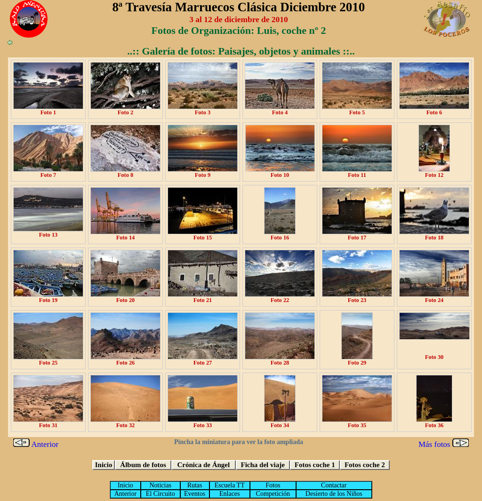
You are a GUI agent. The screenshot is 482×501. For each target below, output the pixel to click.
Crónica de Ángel (203, 465)
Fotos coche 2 (365, 465)
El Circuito (160, 493)
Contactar (333, 485)
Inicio (103, 465)
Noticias (160, 485)
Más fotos (443, 444)
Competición (273, 493)
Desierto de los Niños (333, 493)
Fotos (272, 485)
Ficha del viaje (263, 465)
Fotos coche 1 (315, 465)
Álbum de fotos (143, 465)
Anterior (35, 444)
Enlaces (229, 493)
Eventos (194, 493)
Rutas (194, 485)
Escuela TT (230, 485)
